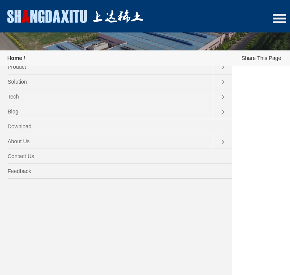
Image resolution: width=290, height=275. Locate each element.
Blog (120, 111)
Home (14, 58)
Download (19, 126)
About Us (120, 141)
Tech (120, 96)
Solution (120, 81)
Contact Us (21, 156)
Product (120, 67)
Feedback (19, 171)
